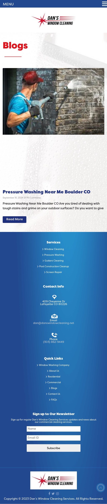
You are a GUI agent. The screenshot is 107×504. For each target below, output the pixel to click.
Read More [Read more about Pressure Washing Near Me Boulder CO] (14, 219)
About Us (54, 371)
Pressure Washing (54, 255)
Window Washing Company (54, 365)
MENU (8, 4)
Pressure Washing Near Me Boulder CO (46, 192)
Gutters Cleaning (54, 261)
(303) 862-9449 (53, 342)
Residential (54, 377)
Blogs (54, 388)
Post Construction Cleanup (54, 267)
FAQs (54, 400)
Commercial (54, 383)
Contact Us (54, 394)
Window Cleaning (54, 249)
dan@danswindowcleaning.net (53, 323)
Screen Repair (54, 272)
